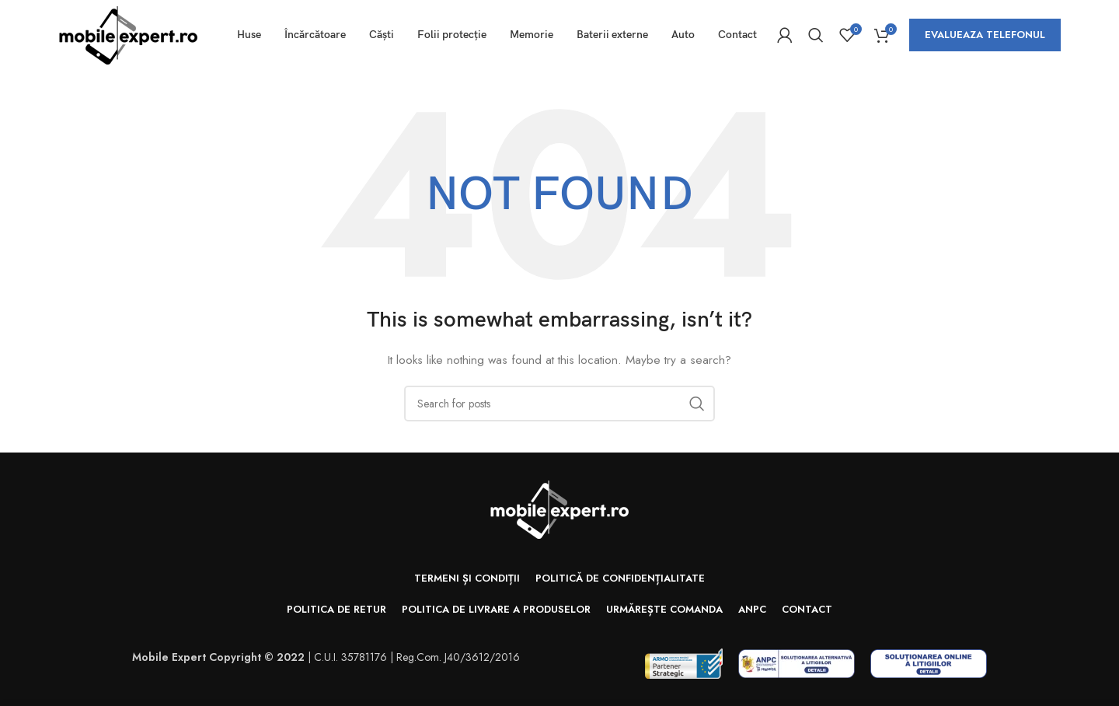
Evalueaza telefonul (985, 34)
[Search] (815, 35)
